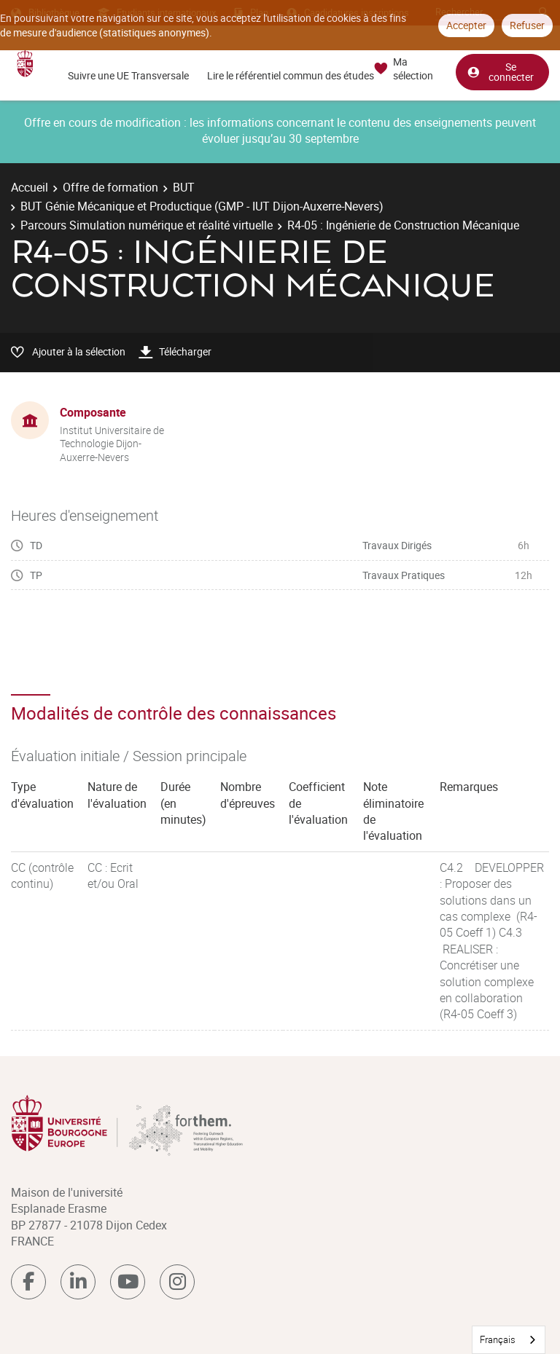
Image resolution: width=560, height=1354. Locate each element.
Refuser (527, 25)
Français (498, 1339)
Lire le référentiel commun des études (290, 75)
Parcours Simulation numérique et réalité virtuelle (146, 225)
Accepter (466, 25)
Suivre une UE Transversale (128, 75)
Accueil (29, 187)
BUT (184, 187)
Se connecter (500, 72)
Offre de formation (110, 187)
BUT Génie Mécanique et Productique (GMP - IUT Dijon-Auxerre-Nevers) (202, 206)
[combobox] (508, 1340)
